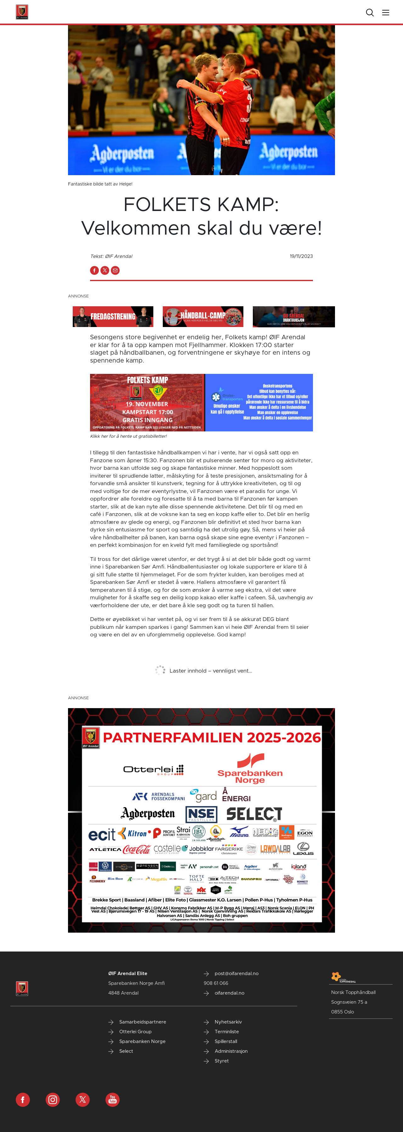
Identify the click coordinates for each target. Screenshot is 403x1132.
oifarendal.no (224, 993)
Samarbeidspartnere (137, 1022)
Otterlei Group (130, 1032)
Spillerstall (220, 1041)
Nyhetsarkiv (223, 1022)
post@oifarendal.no (231, 973)
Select (120, 1051)
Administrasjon (226, 1051)
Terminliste (221, 1032)
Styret (216, 1061)
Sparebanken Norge (137, 1041)
